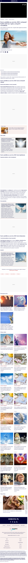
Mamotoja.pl (7, 544)
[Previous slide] (1, 502)
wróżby (2, 274)
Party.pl (20, 538)
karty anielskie (13, 274)
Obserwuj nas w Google (13, 270)
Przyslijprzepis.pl (20, 542)
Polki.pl (20, 540)
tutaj (7, 561)
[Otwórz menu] (1, 1)
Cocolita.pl (6, 542)
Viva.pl (20, 544)
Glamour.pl (6, 540)
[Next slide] (26, 502)
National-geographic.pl (7, 547)
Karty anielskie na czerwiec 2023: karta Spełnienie (9, 73)
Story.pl (20, 547)
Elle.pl (7, 538)
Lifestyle (18, 274)
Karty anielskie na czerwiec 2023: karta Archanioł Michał (10, 71)
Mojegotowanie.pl (6, 546)
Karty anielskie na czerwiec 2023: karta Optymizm (9, 74)
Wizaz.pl (20, 546)
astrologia (7, 274)
